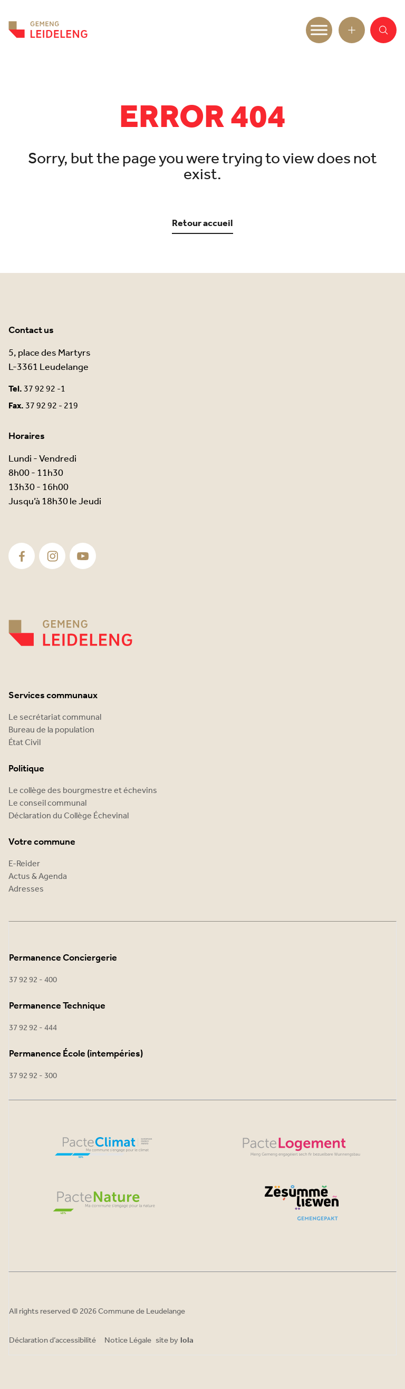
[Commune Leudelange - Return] (48, 30)
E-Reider (24, 864)
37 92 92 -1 (44, 389)
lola (187, 1341)
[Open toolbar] (352, 30)
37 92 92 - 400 (33, 980)
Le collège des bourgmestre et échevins (82, 790)
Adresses (26, 889)
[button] (383, 30)
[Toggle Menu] (319, 30)
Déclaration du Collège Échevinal (68, 816)
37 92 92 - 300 (33, 1076)
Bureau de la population (51, 730)
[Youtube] (83, 556)
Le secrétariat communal (54, 717)
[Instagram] (52, 556)
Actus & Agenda (37, 876)
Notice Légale (127, 1340)
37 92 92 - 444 (33, 1028)
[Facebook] (22, 556)
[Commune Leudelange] (70, 633)
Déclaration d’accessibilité (52, 1340)
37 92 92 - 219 (51, 406)
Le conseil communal (47, 803)
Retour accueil (202, 224)
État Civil (24, 743)
